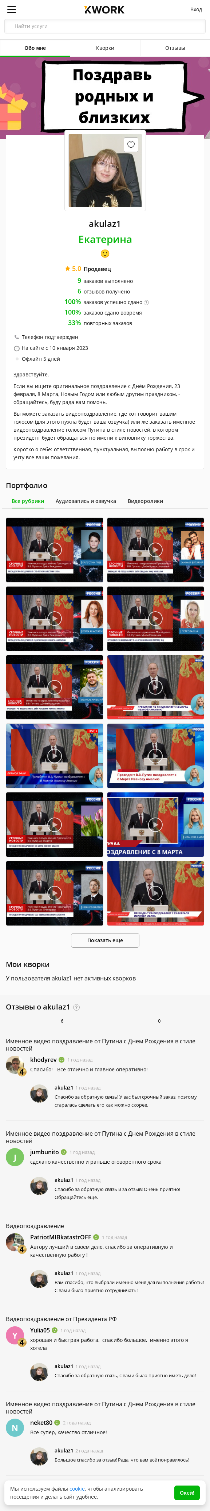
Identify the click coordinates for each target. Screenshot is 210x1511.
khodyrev (43, 1059)
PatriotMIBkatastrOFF (60, 1237)
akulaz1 (64, 1087)
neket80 (41, 1422)
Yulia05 (40, 1330)
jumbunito (44, 1152)
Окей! (187, 1492)
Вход (196, 9)
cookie (77, 1488)
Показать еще (105, 940)
